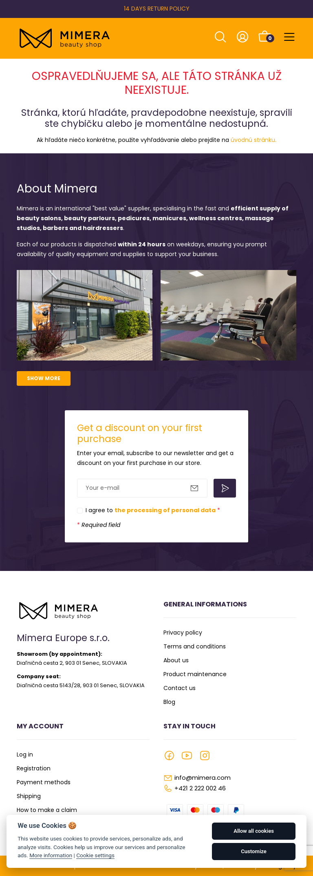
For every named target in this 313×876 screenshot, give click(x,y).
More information (50, 855)
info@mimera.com (202, 777)
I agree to (153, 510)
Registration (34, 768)
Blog (169, 702)
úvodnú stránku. (253, 140)
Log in (25, 754)
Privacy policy (182, 632)
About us (176, 660)
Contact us (179, 688)
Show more (43, 378)
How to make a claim (47, 810)
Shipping (29, 796)
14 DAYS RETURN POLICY (157, 8)
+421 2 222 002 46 (200, 788)
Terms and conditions (194, 646)
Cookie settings (95, 855)
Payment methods (44, 782)
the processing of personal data (165, 510)
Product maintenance (195, 674)
